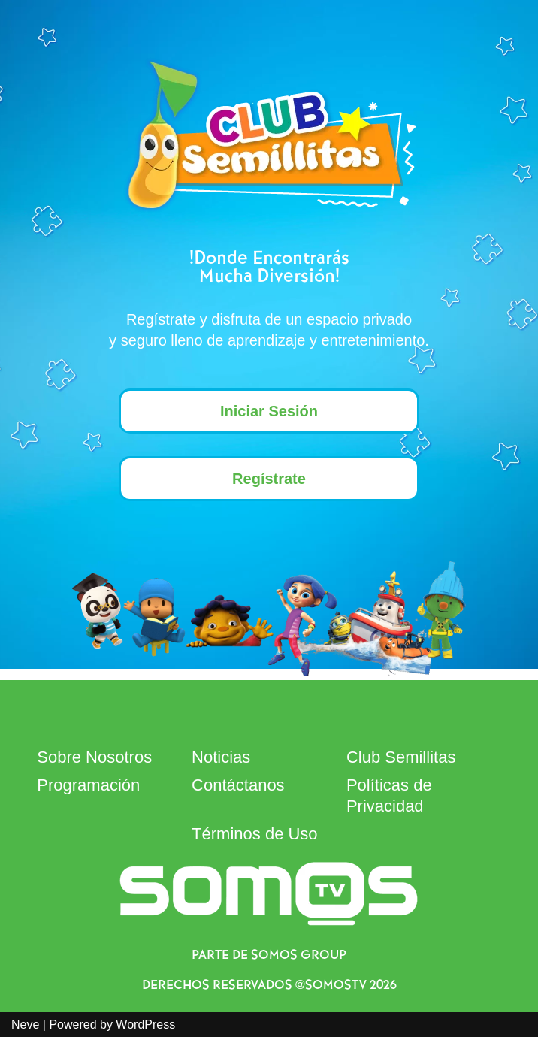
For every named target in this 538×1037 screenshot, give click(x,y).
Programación (88, 784)
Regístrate (269, 478)
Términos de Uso (255, 833)
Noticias (221, 757)
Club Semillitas (401, 757)
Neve (25, 1024)
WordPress (145, 1024)
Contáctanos (238, 784)
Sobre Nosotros (94, 757)
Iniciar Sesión (269, 411)
